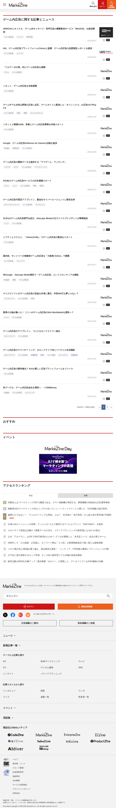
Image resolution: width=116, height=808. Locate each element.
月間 (85, 496)
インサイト (8, 673)
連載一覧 (45, 697)
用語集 (8, 717)
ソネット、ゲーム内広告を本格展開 (20, 86)
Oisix (18, 113)
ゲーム (6, 72)
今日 (30, 496)
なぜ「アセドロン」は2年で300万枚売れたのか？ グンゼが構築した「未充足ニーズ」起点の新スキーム (57, 536)
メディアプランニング (51, 673)
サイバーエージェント (11, 204)
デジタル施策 (47, 667)
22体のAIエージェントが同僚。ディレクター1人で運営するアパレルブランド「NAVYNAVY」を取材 (55, 524)
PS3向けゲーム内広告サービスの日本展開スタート (27, 181)
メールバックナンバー (44, 614)
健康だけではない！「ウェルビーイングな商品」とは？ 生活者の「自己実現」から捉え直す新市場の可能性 (59, 515)
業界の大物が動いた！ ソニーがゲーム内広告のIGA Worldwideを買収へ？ (38, 312)
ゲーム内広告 (8, 37)
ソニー (14, 186)
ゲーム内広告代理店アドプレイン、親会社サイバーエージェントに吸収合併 (39, 199)
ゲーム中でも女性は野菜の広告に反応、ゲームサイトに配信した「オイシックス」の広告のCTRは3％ (49, 106)
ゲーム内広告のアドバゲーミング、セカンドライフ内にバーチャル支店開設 (39, 350)
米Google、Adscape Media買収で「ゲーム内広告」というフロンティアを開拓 (41, 275)
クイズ (6, 697)
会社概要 (16, 780)
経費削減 (34, 355)
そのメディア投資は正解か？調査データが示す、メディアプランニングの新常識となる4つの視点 (54, 530)
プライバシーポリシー (22, 789)
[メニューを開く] (4, 4)
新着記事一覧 (12, 645)
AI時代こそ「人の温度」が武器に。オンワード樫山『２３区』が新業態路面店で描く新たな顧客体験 (55, 543)
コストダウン (63, 355)
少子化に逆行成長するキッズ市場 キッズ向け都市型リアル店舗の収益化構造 (45, 555)
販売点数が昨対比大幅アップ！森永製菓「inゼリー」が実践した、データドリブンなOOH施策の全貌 (55, 561)
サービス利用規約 (20, 785)
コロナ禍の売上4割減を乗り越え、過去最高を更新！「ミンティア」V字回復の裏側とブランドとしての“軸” (58, 549)
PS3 (34, 186)
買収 (14, 280)
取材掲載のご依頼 (86, 623)
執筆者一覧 (83, 697)
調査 (43, 690)
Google (6, 148)
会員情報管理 (18, 772)
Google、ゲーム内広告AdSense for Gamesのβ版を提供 (30, 143)
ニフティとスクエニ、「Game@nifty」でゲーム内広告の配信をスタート (37, 237)
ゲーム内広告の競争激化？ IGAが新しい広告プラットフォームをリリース (38, 368)
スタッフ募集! (18, 768)
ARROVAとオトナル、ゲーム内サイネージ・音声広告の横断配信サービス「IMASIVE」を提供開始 (49, 30)
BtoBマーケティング (50, 661)
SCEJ (42, 186)
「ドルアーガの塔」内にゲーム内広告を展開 (24, 67)
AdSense (16, 148)
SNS (80, 667)
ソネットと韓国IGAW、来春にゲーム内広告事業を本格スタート (33, 124)
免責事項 (16, 776)
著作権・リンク (19, 764)
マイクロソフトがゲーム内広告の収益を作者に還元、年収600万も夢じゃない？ (40, 293)
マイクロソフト (9, 298)
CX (4, 667)
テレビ (81, 661)
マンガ (81, 690)
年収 (32, 298)
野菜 (25, 113)
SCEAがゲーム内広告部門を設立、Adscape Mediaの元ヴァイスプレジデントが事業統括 (45, 218)
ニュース (20, 37)
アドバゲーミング (41, 167)
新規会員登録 (84, 606)
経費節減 (74, 355)
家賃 (42, 355)
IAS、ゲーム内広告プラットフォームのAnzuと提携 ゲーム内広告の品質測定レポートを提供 (47, 48)
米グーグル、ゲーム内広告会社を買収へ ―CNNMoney (30, 387)
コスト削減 (51, 355)
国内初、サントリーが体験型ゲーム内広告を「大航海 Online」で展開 (36, 256)
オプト (16, 167)
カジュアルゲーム (37, 113)
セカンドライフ (9, 336)
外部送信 (16, 793)
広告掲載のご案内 (29, 623)
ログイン (28, 606)
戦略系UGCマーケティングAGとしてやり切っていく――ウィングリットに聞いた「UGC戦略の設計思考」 (58, 508)
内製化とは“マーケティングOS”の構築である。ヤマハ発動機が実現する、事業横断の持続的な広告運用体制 (59, 502)
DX (4, 661)
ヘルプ (15, 759)
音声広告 (30, 37)
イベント (9, 708)
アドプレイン (40, 204)
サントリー (20, 261)
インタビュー (9, 690)
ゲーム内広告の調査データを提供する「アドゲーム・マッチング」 (34, 162)
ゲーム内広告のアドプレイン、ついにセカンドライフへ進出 (31, 331)
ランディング (29, 392)
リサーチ (7, 167)
